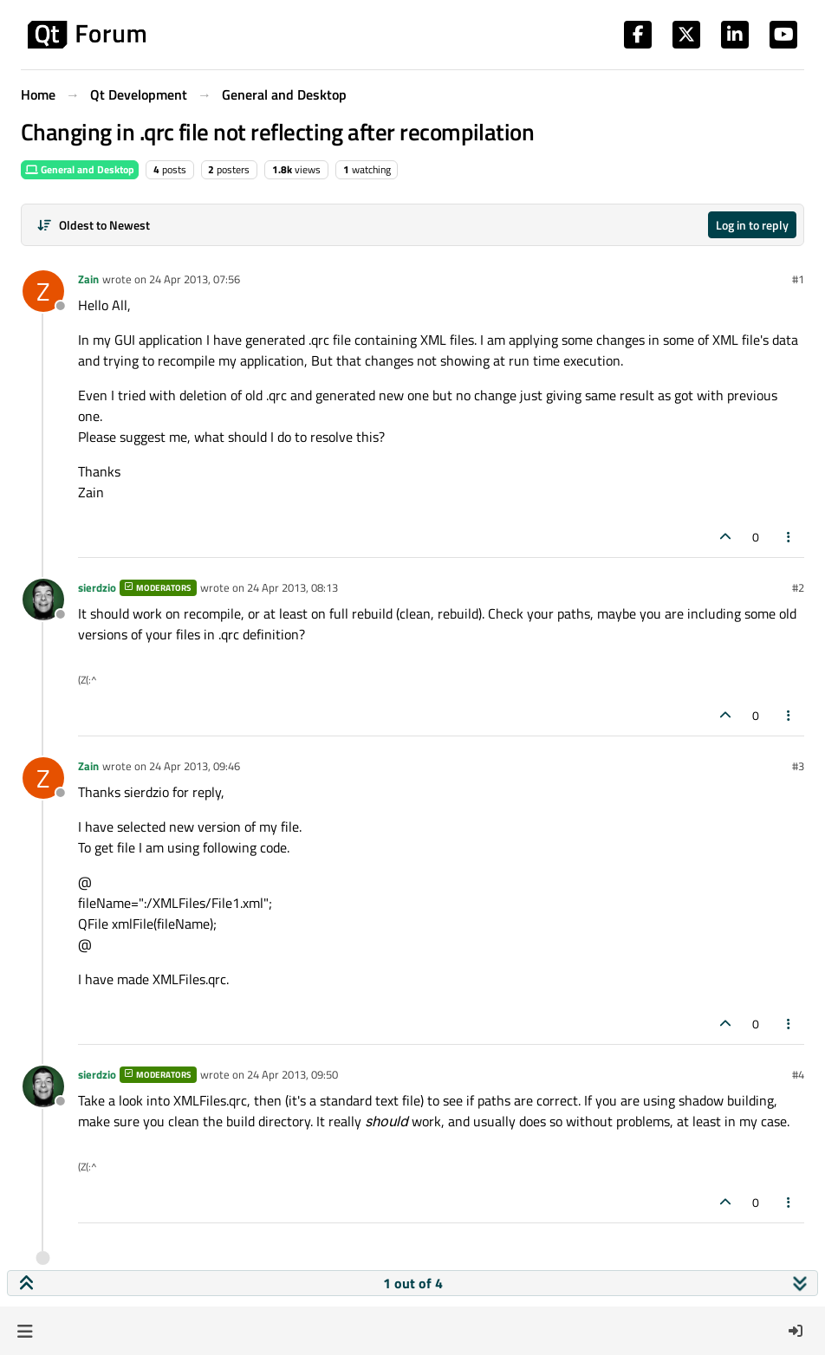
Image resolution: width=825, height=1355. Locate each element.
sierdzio (97, 587)
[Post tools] (789, 536)
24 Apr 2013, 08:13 (292, 587)
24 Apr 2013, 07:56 (194, 279)
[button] (24, 1330)
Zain (88, 279)
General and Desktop (79, 169)
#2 (798, 587)
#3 (798, 766)
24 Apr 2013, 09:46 (194, 766)
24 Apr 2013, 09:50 (292, 1074)
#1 (798, 279)
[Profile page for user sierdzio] (43, 599)
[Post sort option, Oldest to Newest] (93, 224)
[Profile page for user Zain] (43, 291)
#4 (798, 1074)
